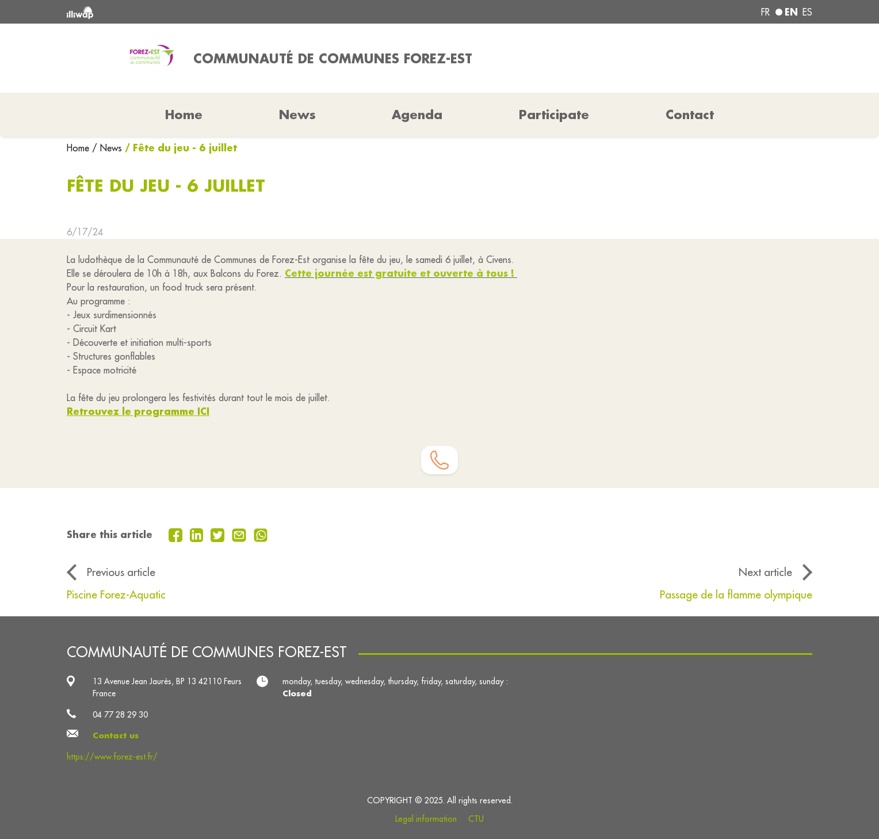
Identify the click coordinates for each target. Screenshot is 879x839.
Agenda (417, 114)
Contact (690, 114)
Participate (554, 114)
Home (79, 148)
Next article (765, 572)
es (807, 12)
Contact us (116, 735)
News (297, 114)
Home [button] (183, 114)
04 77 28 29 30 (120, 715)
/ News (107, 148)
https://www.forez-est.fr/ (112, 757)
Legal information (426, 819)
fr (765, 12)
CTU (476, 819)
